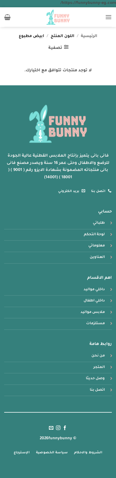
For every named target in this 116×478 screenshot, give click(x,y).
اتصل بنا (97, 390)
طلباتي (99, 223)
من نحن (98, 356)
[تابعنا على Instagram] (58, 428)
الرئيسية (89, 36)
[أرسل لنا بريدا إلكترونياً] (51, 428)
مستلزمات (95, 324)
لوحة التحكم (94, 235)
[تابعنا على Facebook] (65, 428)
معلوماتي (96, 246)
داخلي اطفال (94, 301)
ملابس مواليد (93, 312)
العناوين (97, 257)
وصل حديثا (95, 379)
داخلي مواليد (94, 290)
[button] (108, 17)
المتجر (99, 367)
